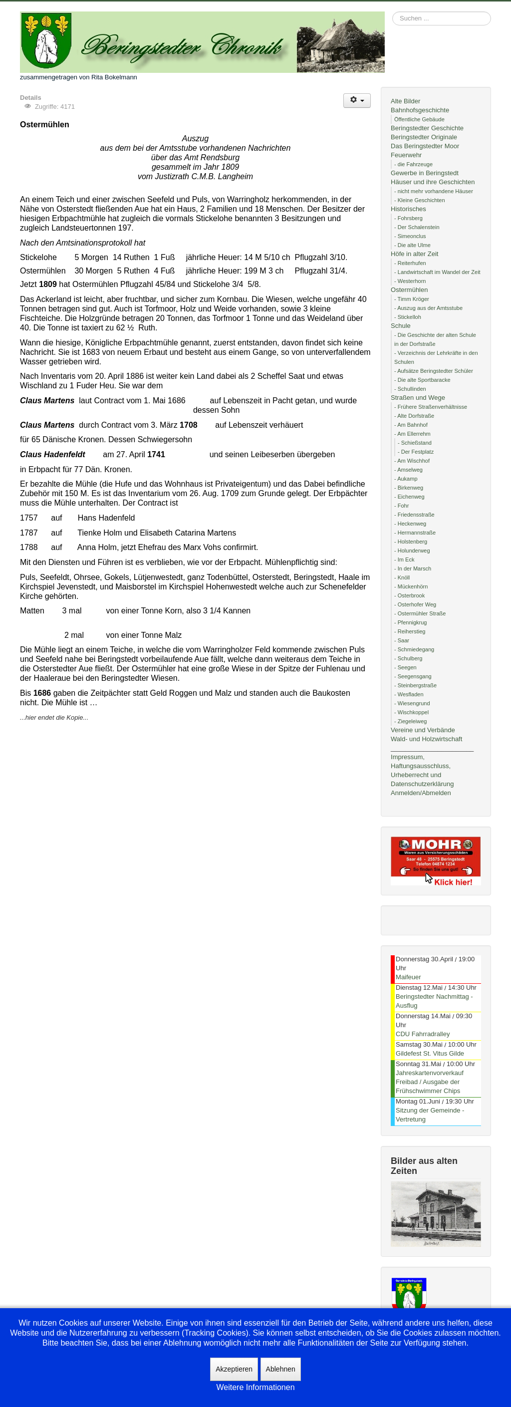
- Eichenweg (409, 497)
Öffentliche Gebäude (419, 119)
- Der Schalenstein (417, 227)
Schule (401, 325)
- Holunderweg (412, 551)
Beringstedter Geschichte (427, 128)
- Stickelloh (407, 317)
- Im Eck (404, 560)
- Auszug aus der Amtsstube (428, 308)
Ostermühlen (409, 289)
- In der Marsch (412, 568)
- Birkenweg (408, 488)
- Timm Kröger (411, 299)
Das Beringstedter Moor (425, 146)
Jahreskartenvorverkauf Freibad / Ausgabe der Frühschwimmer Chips (430, 1082)
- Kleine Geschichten (419, 200)
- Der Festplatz (416, 452)
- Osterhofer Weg (415, 604)
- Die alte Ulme (412, 245)
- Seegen (405, 667)
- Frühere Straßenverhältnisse (430, 407)
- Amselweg (408, 470)
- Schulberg (408, 658)
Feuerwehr (406, 155)
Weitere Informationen (255, 1387)
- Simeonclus (410, 236)
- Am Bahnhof (411, 425)
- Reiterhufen (410, 263)
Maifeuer (408, 977)
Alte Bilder (405, 101)
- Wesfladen (409, 694)
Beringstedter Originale (424, 137)
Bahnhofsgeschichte (420, 110)
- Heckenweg (410, 524)
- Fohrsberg (408, 218)
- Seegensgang (413, 676)
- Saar (401, 640)
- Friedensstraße (414, 515)
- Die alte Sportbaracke (422, 380)
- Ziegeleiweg (410, 721)
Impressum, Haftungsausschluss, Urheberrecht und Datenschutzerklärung (422, 770)
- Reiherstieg (409, 631)
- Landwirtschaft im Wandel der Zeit (437, 272)
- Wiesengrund (412, 703)
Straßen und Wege (418, 397)
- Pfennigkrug (410, 622)
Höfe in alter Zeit (414, 254)
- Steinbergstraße (415, 685)
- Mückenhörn (411, 586)
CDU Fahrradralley (423, 1034)
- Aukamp (405, 479)
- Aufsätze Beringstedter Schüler (433, 371)
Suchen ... (392, 11)
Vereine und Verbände (423, 730)
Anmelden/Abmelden (421, 793)
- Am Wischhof (412, 461)
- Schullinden (410, 389)
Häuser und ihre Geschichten (433, 182)
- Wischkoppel (411, 712)
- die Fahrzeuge (413, 164)
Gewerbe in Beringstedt (425, 173)
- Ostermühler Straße (420, 613)
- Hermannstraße (415, 533)
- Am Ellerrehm (412, 434)
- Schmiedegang (414, 649)
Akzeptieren (234, 1369)
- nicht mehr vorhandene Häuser (433, 191)
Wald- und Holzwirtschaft (426, 739)
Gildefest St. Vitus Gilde (430, 1053)
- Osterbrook (409, 595)
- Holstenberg (410, 542)
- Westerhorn (410, 281)
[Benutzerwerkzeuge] (357, 100)
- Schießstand (415, 443)
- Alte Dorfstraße (414, 416)
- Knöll (402, 577)
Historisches (408, 209)
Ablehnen (280, 1369)
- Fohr (401, 506)
